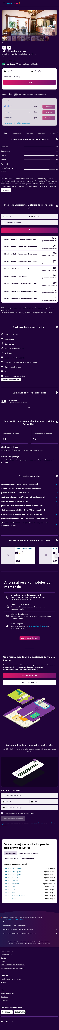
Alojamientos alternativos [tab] (28, 853)
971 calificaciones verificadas (27, 64)
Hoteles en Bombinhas (12, 884)
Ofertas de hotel (13, 941)
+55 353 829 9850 (9, 61)
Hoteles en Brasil (43, 941)
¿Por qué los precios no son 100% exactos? (30, 933)
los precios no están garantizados (13, 919)
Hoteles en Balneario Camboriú (14, 896)
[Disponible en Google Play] (7, 1012)
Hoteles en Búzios (10, 893)
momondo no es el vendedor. (30, 925)
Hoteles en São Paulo (11, 878)
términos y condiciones (36, 823)
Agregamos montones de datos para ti (30, 929)
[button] (3, 3)
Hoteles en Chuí (9, 887)
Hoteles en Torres (10, 890)
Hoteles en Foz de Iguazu (12, 875)
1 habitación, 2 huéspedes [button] (14, 77)
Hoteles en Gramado (11, 881)
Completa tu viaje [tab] (28, 858)
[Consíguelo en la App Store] (20, 1012)
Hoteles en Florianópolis (12, 872)
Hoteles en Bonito (10, 899)
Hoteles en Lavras (30, 943)
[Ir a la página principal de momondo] (14, 3)
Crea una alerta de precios (38, 626)
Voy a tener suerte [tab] (11, 858)
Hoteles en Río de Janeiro (13, 869)
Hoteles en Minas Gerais (16, 943)
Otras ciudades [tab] (10, 853)
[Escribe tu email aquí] (31, 807)
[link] (30, 638)
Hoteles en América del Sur (28, 941)
